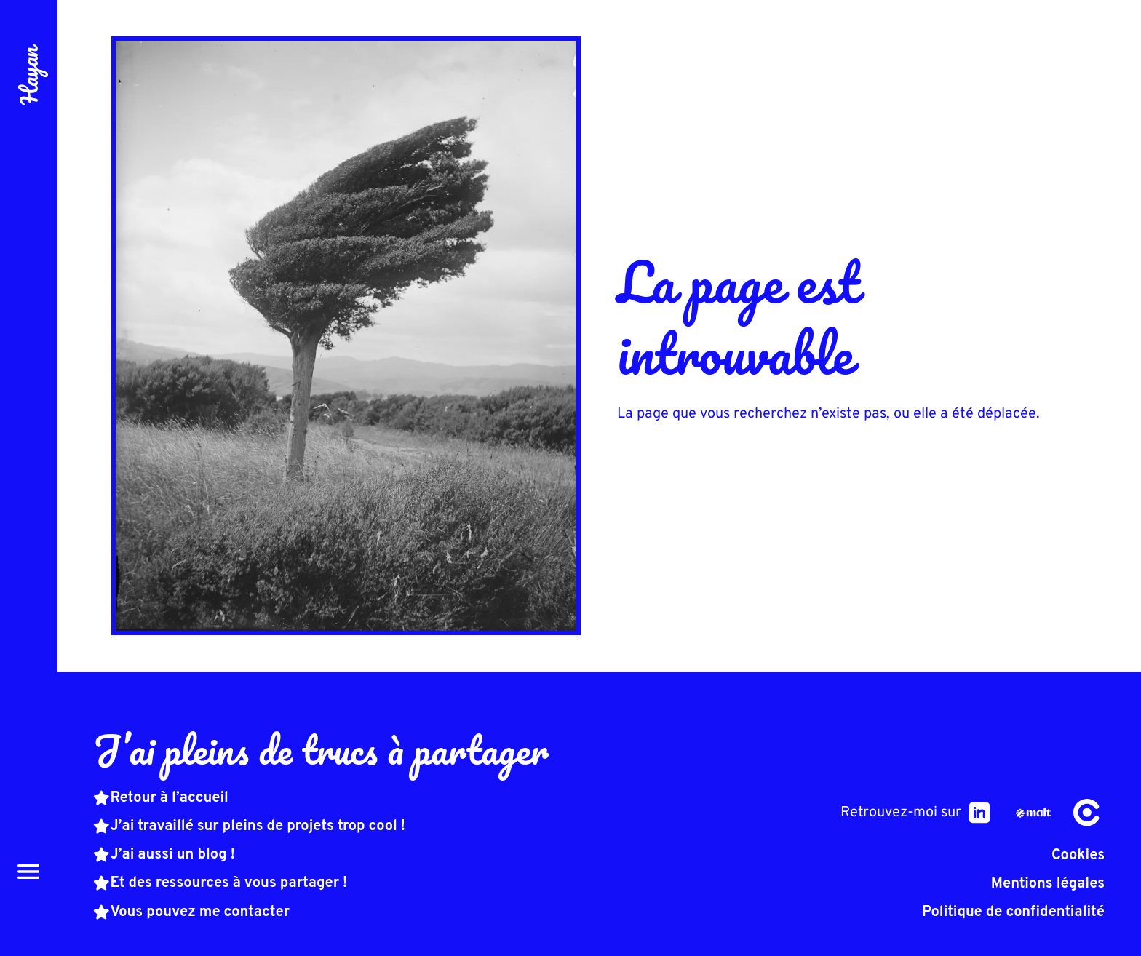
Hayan (28, 76)
